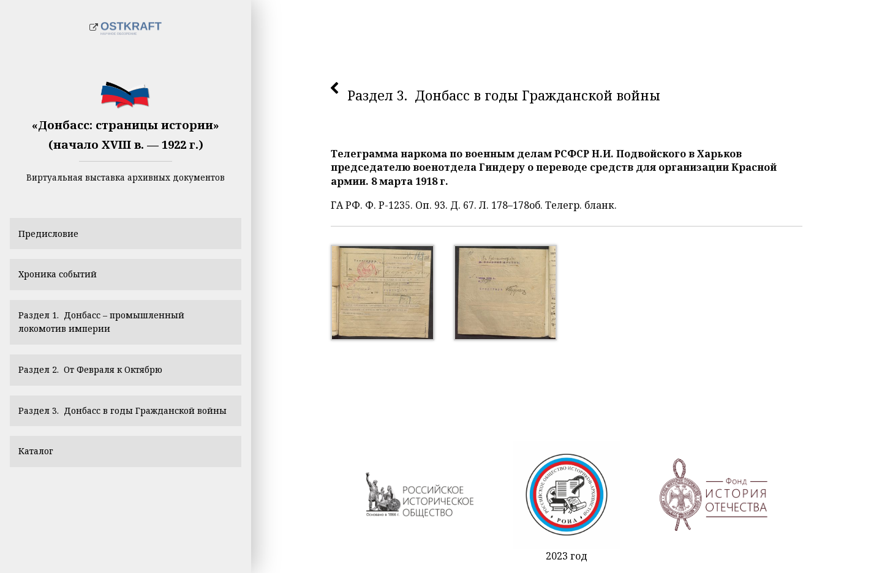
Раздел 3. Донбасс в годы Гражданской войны (118, 439)
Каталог (39, 492)
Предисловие (53, 235)
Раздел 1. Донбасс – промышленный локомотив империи (112, 333)
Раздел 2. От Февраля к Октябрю (101, 386)
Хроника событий (64, 280)
